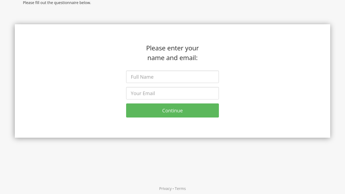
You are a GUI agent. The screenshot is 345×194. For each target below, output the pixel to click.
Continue (172, 110)
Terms (180, 188)
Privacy (165, 188)
